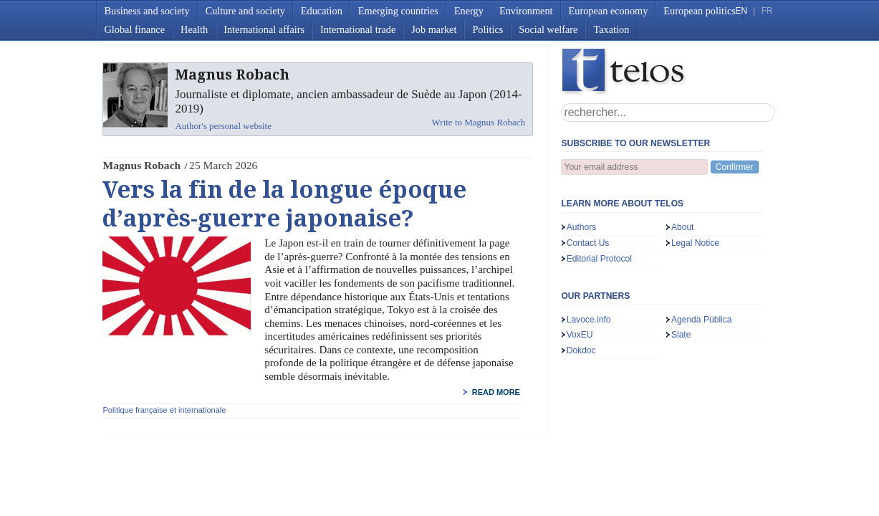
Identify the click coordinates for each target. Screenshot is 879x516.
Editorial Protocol (599, 259)
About (682, 227)
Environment (526, 10)
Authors (582, 227)
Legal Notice (695, 243)
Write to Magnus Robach (479, 122)
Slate (681, 335)
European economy (608, 10)
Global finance (135, 29)
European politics (699, 10)
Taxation (611, 29)
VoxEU (580, 335)
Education (321, 10)
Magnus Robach (141, 165)
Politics (487, 29)
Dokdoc (581, 350)
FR (767, 11)
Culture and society (245, 10)
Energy (469, 10)
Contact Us (588, 243)
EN (741, 11)
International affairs (264, 29)
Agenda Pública (701, 320)
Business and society (147, 10)
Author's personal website (223, 125)
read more (496, 392)
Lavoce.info (589, 320)
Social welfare (548, 29)
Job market (433, 29)
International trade (357, 29)
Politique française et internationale (164, 410)
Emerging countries (398, 10)
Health (194, 29)
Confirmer (735, 167)
